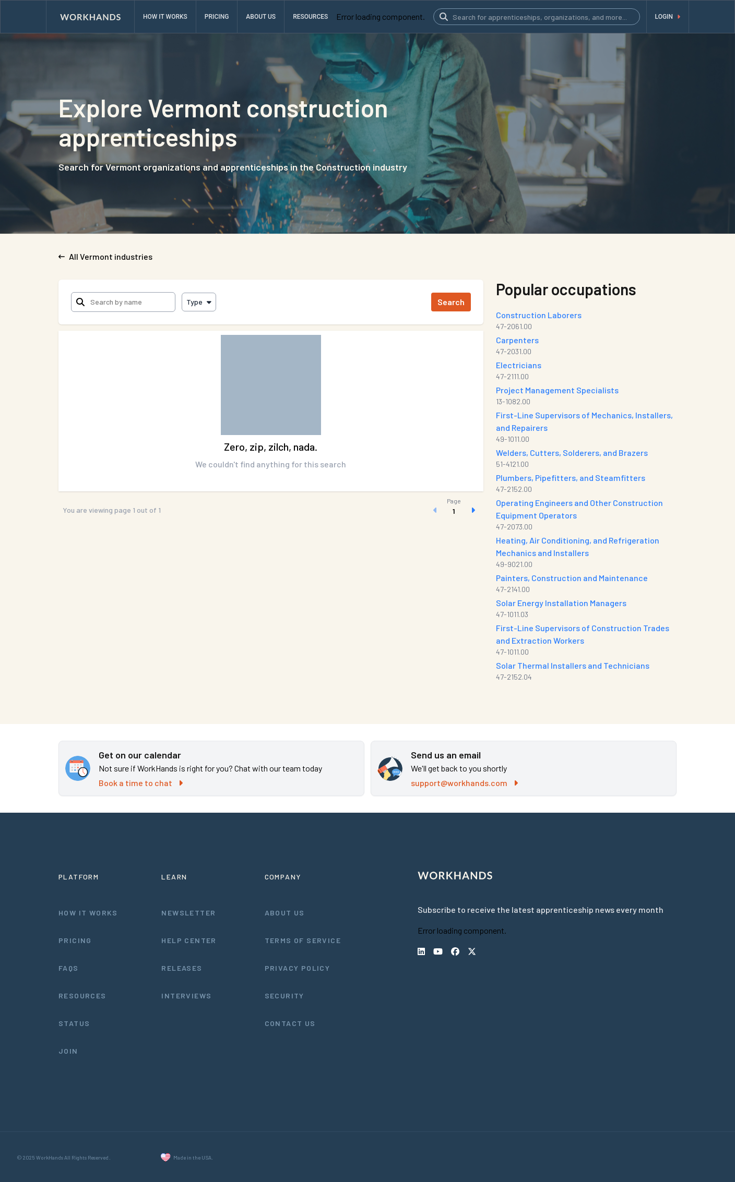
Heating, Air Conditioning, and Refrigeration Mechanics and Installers (579, 546)
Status (74, 1023)
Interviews (186, 995)
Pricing (75, 940)
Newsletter (188, 912)
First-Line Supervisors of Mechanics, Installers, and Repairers (585, 421)
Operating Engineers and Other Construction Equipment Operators (580, 509)
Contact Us (290, 1023)
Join (68, 1050)
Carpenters (518, 340)
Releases (181, 967)
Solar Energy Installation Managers (563, 603)
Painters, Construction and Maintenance (573, 578)
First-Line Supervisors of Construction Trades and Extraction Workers (582, 634)
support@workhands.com (464, 783)
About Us (285, 912)
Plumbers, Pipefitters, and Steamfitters (570, 478)
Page (456, 500)
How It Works (88, 912)
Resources (82, 995)
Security (284, 995)
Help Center (188, 940)
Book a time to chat (140, 783)
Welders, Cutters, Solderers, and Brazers (573, 452)
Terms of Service (303, 940)
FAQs (68, 967)
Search (454, 302)
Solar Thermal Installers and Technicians (574, 665)
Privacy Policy (298, 967)
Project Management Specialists (558, 390)
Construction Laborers (540, 315)
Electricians (519, 365)
